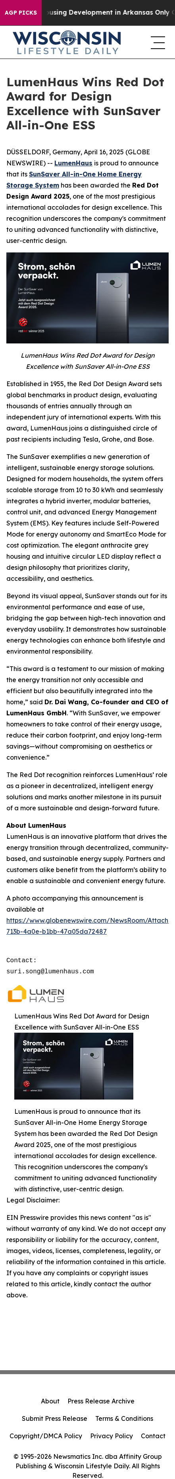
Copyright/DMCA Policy (46, 1436)
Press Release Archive (101, 1401)
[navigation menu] (156, 42)
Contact (153, 1436)
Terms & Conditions (124, 1418)
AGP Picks (21, 12)
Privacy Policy (111, 1436)
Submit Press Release (54, 1418)
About (50, 1401)
